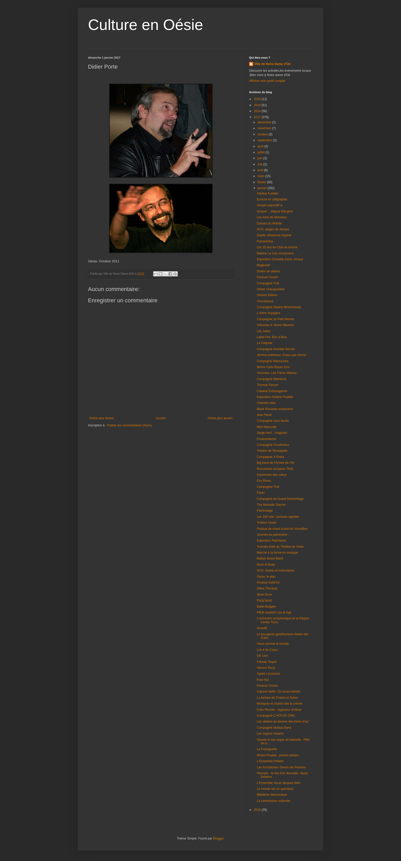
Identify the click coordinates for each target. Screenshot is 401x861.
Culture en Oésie (145, 24)
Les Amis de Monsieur (272, 217)
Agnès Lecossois (268, 673)
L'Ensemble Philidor (270, 761)
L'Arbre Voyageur (268, 313)
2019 (258, 105)
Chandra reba (266, 403)
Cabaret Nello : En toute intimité (278, 691)
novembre (265, 128)
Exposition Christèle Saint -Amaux (280, 259)
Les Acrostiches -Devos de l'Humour (281, 767)
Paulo (261, 492)
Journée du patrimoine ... (274, 534)
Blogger (218, 838)
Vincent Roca (266, 668)
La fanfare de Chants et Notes (277, 697)
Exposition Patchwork (271, 540)
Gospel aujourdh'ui (269, 205)
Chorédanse (265, 301)
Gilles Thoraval (267, 588)
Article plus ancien (220, 418)
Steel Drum (264, 594)
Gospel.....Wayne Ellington (275, 211)
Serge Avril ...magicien (272, 433)
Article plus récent (101, 418)
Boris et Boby (266, 564)
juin (260, 158)
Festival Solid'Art (268, 582)
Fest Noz (263, 680)
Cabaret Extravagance (272, 391)
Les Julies (263, 331)
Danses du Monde (269, 223)
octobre (263, 134)
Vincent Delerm (267, 295)
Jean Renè (264, 415)
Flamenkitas (265, 241)
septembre (265, 140)
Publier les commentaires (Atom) (129, 425)
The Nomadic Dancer (271, 505)
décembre (265, 122)
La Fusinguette (267, 749)
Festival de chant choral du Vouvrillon (282, 529)
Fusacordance (266, 439)
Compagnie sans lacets (273, 421)
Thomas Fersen (267, 385)
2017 (258, 117)
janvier (263, 188)
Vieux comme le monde (273, 643)
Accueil (161, 418)
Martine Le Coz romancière (275, 253)
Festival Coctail (267, 277)
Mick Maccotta (266, 427)
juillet (261, 152)
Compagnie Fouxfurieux (273, 445)
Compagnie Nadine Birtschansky (279, 307)
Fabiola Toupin (267, 662)
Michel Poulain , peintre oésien (277, 755)
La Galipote (264, 343)
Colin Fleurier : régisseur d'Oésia (279, 710)
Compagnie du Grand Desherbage (280, 499)
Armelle (262, 628)
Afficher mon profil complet (267, 81)
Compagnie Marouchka (272, 361)
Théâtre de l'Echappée (272, 451)
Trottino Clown (266, 522)
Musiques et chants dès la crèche (279, 703)
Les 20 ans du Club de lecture (277, 247)
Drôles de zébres (268, 271)
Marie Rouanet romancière (275, 409)
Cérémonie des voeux (272, 475)
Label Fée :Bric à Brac (272, 337)
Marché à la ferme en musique (277, 552)
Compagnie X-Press (270, 457)
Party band (264, 600)
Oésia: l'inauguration (271, 289)
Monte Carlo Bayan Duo (273, 367)
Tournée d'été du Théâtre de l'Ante (280, 546)
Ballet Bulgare (266, 606)
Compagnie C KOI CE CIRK (276, 715)
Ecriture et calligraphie (272, 199)
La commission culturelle (273, 801)
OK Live (262, 656)
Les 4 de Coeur (267, 650)
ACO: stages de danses (273, 229)
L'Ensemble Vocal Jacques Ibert (278, 783)
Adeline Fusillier (268, 193)
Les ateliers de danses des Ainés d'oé (282, 721)
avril (261, 170)
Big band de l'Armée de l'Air (275, 463)
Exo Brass (264, 480)
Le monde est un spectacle (275, 789)
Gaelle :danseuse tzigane (274, 235)
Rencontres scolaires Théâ (275, 469)
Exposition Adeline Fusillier (275, 397)
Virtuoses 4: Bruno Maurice (275, 325)
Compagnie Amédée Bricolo (276, 349)
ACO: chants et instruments (275, 570)
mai (260, 164)
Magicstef (263, 265)
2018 (258, 111)
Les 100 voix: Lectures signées (278, 517)
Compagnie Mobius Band (274, 727)
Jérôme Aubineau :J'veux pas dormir (281, 355)
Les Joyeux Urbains (270, 733)
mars (261, 176)
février (262, 182)
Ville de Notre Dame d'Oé (272, 64)
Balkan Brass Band (270, 558)
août (261, 146)
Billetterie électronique (272, 795)
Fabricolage (265, 510)
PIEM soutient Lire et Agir (274, 612)
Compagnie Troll (268, 283)
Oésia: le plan (266, 576)
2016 (258, 810)
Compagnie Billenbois (271, 379)
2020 (258, 99)
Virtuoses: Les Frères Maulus (277, 373)
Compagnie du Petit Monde (275, 319)
